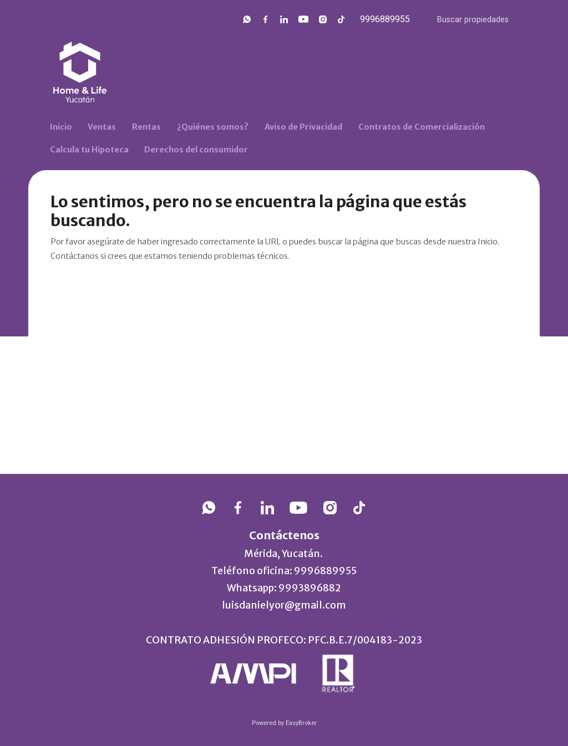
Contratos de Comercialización (421, 127)
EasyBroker (301, 723)
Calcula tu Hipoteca (89, 150)
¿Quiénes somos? (212, 127)
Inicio (61, 127)
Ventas (102, 127)
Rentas (146, 127)
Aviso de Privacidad (303, 127)
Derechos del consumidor (196, 150)
